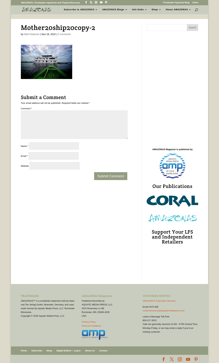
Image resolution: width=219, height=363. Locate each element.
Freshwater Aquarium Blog (176, 3)
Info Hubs (138, 9)
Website (25, 166)
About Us (90, 350)
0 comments (64, 34)
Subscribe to (79, 9)
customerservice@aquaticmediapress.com (164, 310)
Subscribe (36, 350)
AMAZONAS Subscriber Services (159, 301)
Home (195, 3)
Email (24, 156)
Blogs (113, 9)
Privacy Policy (89, 322)
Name (24, 146)
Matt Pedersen (32, 34)
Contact (103, 350)
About (177, 9)
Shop (155, 9)
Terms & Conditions (91, 326)
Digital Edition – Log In (68, 350)
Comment (26, 108)
